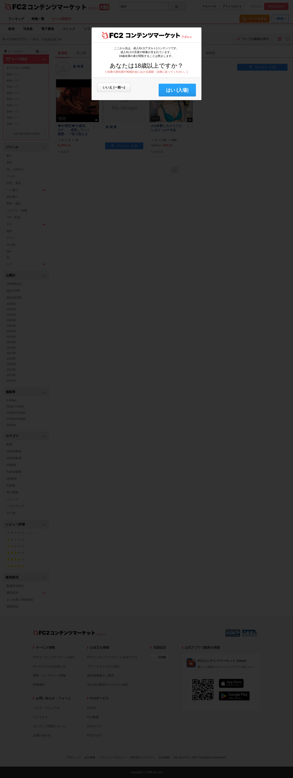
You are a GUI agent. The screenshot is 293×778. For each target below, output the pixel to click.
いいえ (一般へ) (114, 87)
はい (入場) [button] (177, 90)
